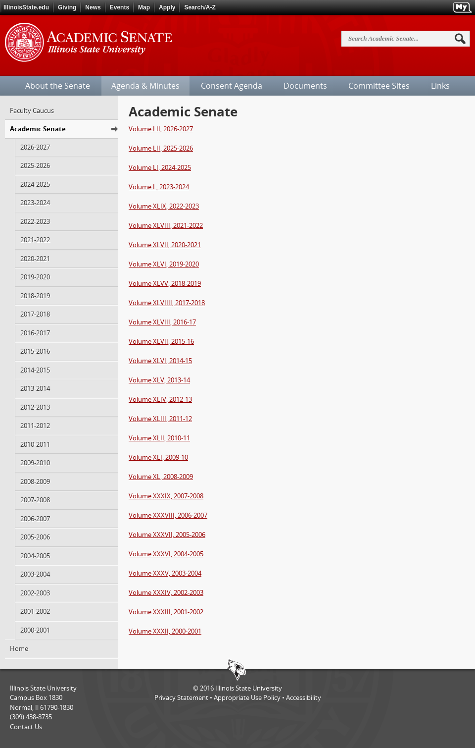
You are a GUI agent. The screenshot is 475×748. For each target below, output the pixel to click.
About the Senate (57, 85)
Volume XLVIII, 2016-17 (162, 322)
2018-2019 (35, 295)
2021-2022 (35, 239)
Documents (305, 85)
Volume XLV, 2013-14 (159, 379)
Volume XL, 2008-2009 (161, 476)
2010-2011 (35, 444)
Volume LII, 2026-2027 (161, 128)
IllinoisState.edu (26, 7)
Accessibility (303, 697)
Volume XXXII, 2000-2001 (165, 631)
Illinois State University (248, 688)
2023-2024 (35, 202)
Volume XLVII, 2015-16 (161, 341)
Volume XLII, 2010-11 (159, 437)
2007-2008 (35, 499)
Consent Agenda (231, 85)
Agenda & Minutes (145, 85)
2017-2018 (35, 314)
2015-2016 (35, 351)
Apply (167, 7)
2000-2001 (35, 630)
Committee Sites (379, 85)
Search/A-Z (199, 7)
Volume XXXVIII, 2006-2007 (168, 515)
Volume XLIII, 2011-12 (160, 418)
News (92, 7)
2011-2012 (35, 425)
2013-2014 (35, 388)
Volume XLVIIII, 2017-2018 (167, 302)
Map (144, 7)
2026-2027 (35, 147)
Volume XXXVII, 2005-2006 (167, 534)
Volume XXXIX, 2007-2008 (166, 495)
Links (440, 85)
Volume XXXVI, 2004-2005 (166, 553)
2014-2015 (35, 370)
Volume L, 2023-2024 (159, 186)
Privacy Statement (181, 697)
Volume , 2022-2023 (164, 206)
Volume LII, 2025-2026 (161, 148)
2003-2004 (35, 574)
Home (19, 648)
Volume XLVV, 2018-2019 (165, 283)
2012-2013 (35, 407)
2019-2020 (35, 276)
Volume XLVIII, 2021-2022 (166, 225)
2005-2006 (35, 537)
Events (119, 7)
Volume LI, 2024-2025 (160, 167)
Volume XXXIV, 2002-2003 (166, 592)
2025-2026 (35, 165)
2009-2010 (35, 462)
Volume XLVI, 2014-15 (160, 360)
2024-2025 (35, 184)
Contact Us (26, 726)
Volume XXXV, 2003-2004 (165, 573)
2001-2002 (35, 611)
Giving (67, 7)
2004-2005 (35, 555)
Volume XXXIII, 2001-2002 (166, 611)
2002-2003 (35, 592)
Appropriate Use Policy (247, 697)
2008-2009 (35, 481)
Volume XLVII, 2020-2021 (165, 244)
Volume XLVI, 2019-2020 (164, 264)
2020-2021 (35, 258)
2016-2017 (35, 332)
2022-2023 (35, 221)
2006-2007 (35, 518)
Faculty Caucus (32, 110)
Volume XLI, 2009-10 (158, 457)
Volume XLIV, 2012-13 (160, 399)
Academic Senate (38, 128)
